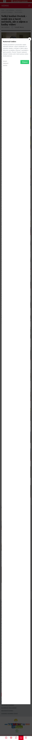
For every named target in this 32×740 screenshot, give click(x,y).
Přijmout (25, 380)
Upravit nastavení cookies (5, 381)
